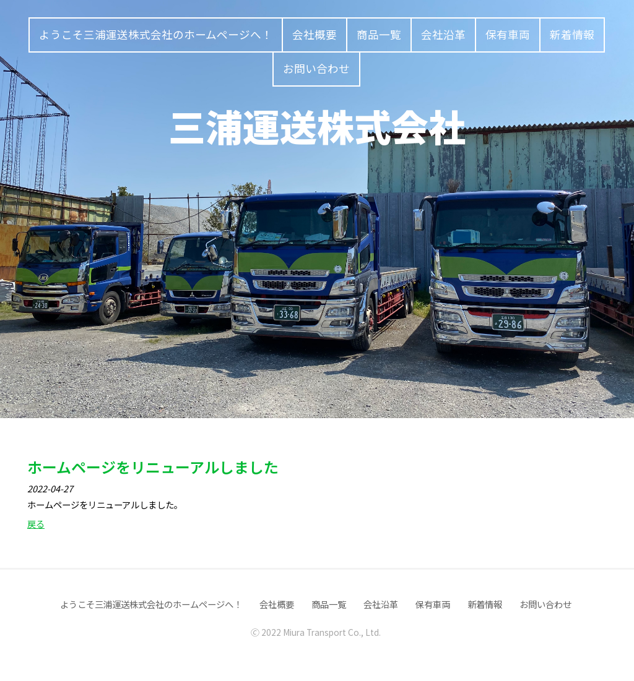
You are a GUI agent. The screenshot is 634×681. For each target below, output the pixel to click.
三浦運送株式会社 (317, 125)
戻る (36, 523)
